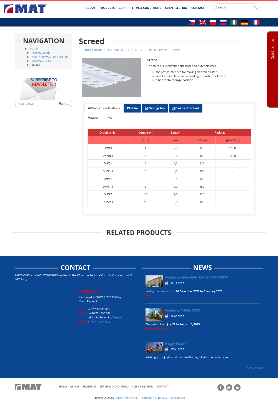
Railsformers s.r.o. (126, 398)
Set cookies (177, 398)
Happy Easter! (175, 343)
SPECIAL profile (41, 61)
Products (89, 386)
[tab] (103, 108)
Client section (142, 386)
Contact (162, 386)
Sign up (64, 103)
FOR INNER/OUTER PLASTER (49, 56)
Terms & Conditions (114, 386)
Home (34, 48)
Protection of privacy (154, 398)
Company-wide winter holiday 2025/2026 (196, 277)
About (74, 386)
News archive (254, 367)
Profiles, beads (40, 53)
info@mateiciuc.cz (99, 321)
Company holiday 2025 (182, 310)
